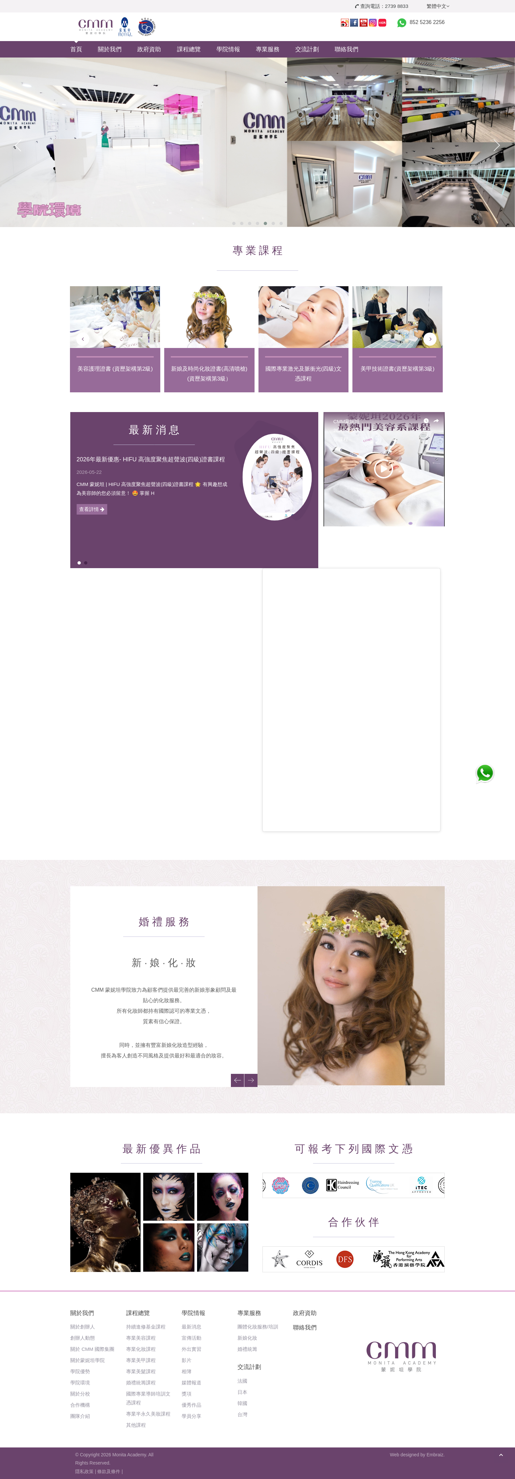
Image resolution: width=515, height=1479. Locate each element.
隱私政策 (84, 1471)
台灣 (242, 1414)
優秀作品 (191, 1405)
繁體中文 (438, 6)
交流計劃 (307, 49)
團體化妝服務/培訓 (257, 1326)
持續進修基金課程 (146, 1326)
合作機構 (80, 1405)
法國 (242, 1381)
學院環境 (80, 1382)
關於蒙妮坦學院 (87, 1360)
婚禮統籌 (247, 1349)
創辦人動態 (82, 1338)
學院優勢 (80, 1371)
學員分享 (191, 1416)
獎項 (186, 1394)
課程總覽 (189, 49)
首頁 (76, 49)
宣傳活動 (191, 1338)
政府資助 (149, 49)
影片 (186, 1360)
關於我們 (110, 49)
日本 (242, 1392)
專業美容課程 (141, 1338)
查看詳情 (91, 509)
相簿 (186, 1371)
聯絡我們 (346, 49)
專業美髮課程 (141, 1371)
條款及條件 (108, 1471)
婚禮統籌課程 (141, 1382)
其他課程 (136, 1425)
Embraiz (435, 1454)
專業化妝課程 (141, 1349)
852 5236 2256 (427, 22)
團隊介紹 (80, 1416)
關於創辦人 (82, 1326)
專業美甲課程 (141, 1360)
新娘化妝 (247, 1338)
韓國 (242, 1403)
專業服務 (268, 49)
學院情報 (228, 49)
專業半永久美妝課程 (148, 1414)
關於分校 (80, 1394)
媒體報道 (191, 1382)
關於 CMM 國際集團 (92, 1349)
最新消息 (191, 1326)
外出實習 (191, 1349)
